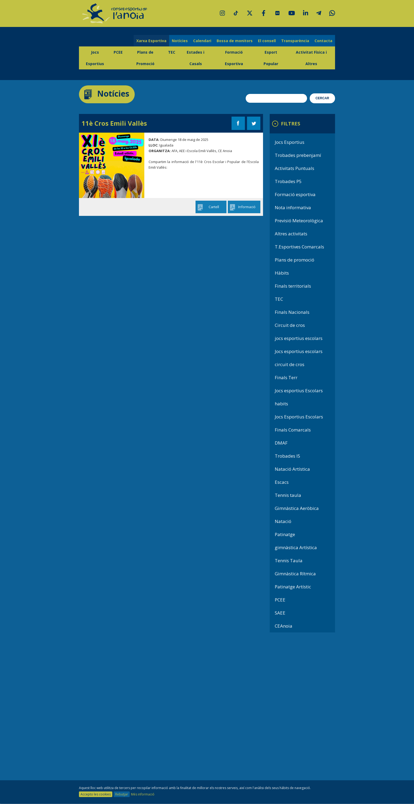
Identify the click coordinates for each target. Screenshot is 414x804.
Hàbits (282, 273)
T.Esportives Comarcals (299, 247)
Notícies (180, 40)
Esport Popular (271, 58)
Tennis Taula (288, 560)
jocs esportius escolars (299, 338)
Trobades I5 (287, 456)
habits (281, 404)
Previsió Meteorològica (299, 220)
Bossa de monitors (235, 40)
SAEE (280, 613)
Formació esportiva (295, 194)
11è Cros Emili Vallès (114, 123)
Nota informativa (293, 207)
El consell (267, 40)
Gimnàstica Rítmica (295, 574)
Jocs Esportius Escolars (299, 417)
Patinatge (285, 534)
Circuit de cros (290, 325)
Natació (283, 521)
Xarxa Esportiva (151, 40)
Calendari (202, 40)
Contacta (323, 40)
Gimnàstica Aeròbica (297, 508)
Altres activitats (291, 234)
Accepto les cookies (96, 794)
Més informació (142, 794)
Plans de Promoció (145, 58)
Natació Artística (292, 469)
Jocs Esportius (95, 58)
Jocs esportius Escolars (299, 390)
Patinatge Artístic (293, 587)
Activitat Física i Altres (311, 58)
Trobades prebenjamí (298, 155)
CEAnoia (283, 626)
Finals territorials (293, 286)
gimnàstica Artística (296, 547)
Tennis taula (288, 495)
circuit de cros (289, 364)
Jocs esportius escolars (299, 351)
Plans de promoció (294, 260)
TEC (171, 52)
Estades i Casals (195, 58)
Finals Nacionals (292, 312)
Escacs (282, 482)
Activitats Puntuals (294, 168)
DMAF (281, 443)
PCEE (118, 52)
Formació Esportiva (234, 58)
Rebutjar (121, 794)
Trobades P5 (288, 181)
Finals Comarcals (293, 430)
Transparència (295, 40)
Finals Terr (286, 377)
